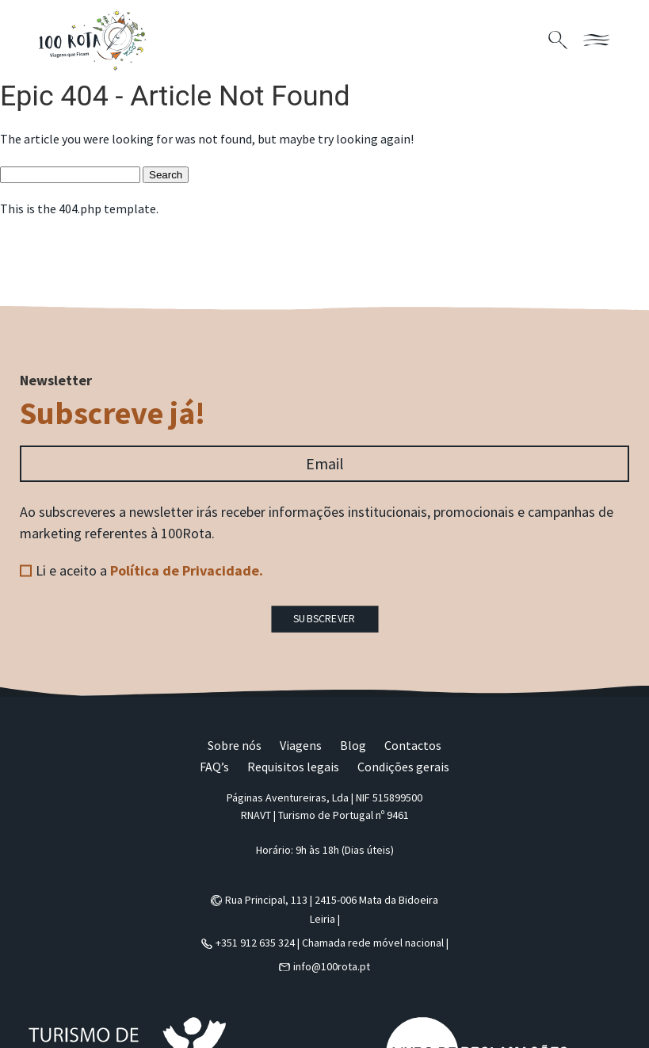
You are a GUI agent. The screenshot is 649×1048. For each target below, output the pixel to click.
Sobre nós (235, 745)
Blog (353, 745)
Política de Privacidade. (186, 570)
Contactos (412, 745)
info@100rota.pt (331, 966)
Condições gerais (403, 766)
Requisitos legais (293, 766)
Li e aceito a (149, 570)
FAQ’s (214, 766)
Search (165, 175)
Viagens (301, 745)
